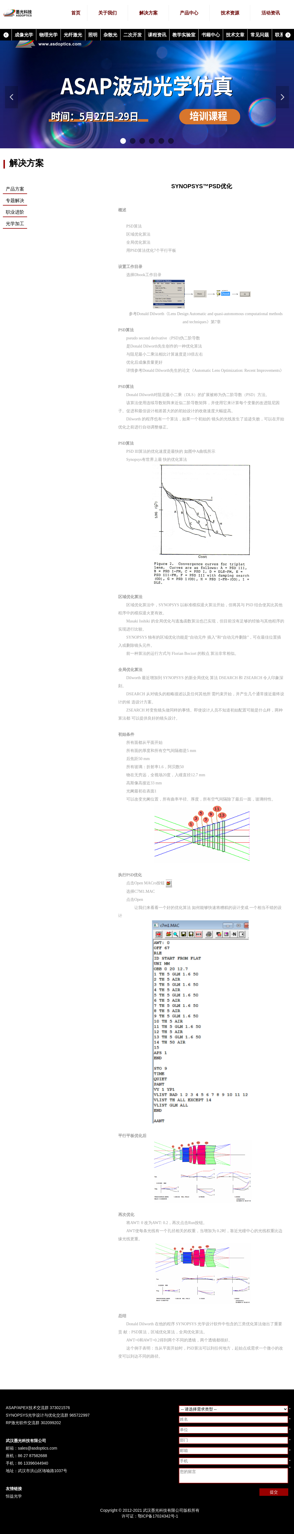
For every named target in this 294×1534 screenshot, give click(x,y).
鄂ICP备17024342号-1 (158, 1516)
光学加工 (15, 223)
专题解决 (15, 200)
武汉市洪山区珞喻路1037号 (42, 1470)
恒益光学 (14, 1496)
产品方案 (15, 188)
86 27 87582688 (32, 1455)
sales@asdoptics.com (37, 1448)
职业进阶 (15, 212)
